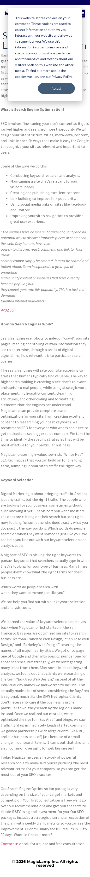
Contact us (9, 843)
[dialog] (45, 54)
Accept (56, 88)
